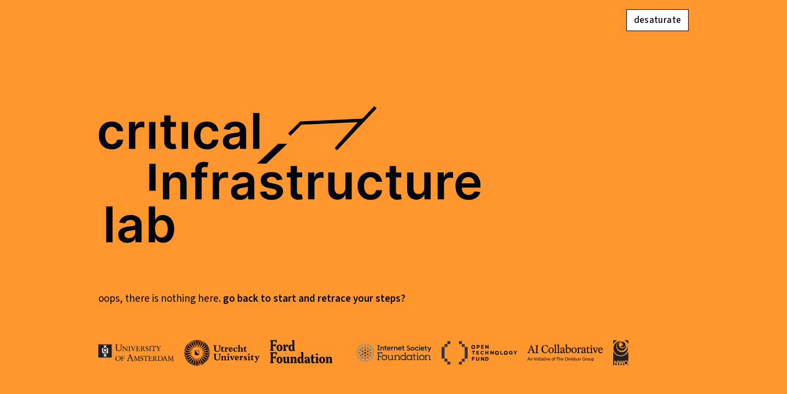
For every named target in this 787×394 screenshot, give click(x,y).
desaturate (657, 20)
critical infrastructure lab (289, 181)
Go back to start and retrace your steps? (314, 298)
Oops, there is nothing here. (160, 298)
